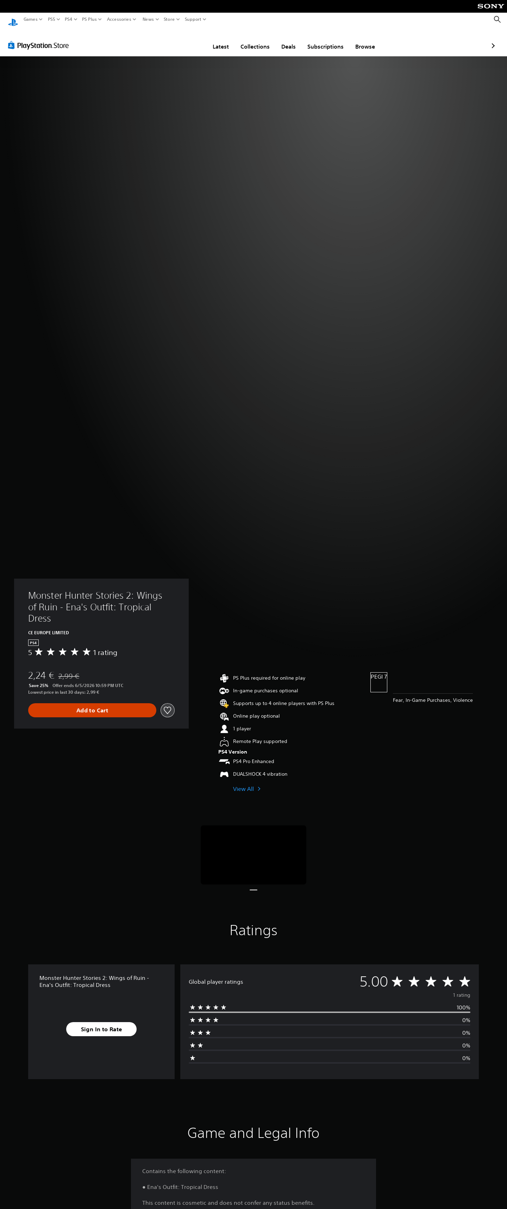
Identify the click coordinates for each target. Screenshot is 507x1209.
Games (31, 19)
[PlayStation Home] (13, 19)
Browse (324, 39)
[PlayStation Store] (40, 38)
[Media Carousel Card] (253, 848)
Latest (179, 39)
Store (169, 19)
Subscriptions (284, 39)
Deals (247, 39)
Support (193, 19)
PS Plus (89, 19)
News (148, 19)
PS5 (51, 19)
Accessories (119, 19)
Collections (214, 39)
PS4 (69, 19)
